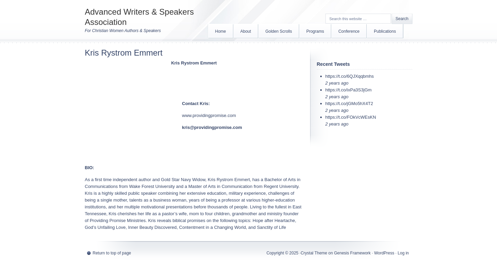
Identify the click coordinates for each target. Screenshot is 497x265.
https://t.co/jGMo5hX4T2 (349, 103)
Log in (403, 253)
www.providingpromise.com (209, 115)
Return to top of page (112, 253)
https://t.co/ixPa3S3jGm (348, 89)
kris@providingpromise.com (212, 127)
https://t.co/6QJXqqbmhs (349, 76)
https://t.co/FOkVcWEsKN (350, 117)
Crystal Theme (314, 253)
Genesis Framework (352, 253)
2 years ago (337, 83)
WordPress (384, 253)
